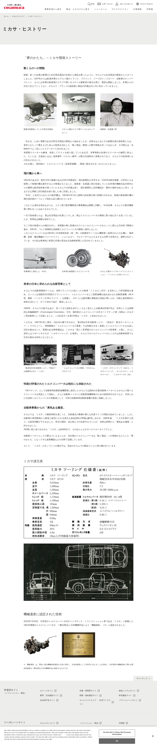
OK (117, 741)
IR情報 (121, 723)
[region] (78, 736)
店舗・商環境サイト (88, 691)
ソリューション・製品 (89, 723)
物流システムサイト (127, 691)
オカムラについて (47, 723)
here (64, 735)
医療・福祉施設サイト (89, 695)
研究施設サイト (125, 695)
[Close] (153, 736)
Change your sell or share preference (18, 743)
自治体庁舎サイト (47, 700)
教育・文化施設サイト (49, 695)
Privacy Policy (10, 741)
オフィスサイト (46, 691)
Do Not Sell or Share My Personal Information (117, 733)
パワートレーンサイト (128, 700)
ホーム (6, 16)
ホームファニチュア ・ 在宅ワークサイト (95, 702)
